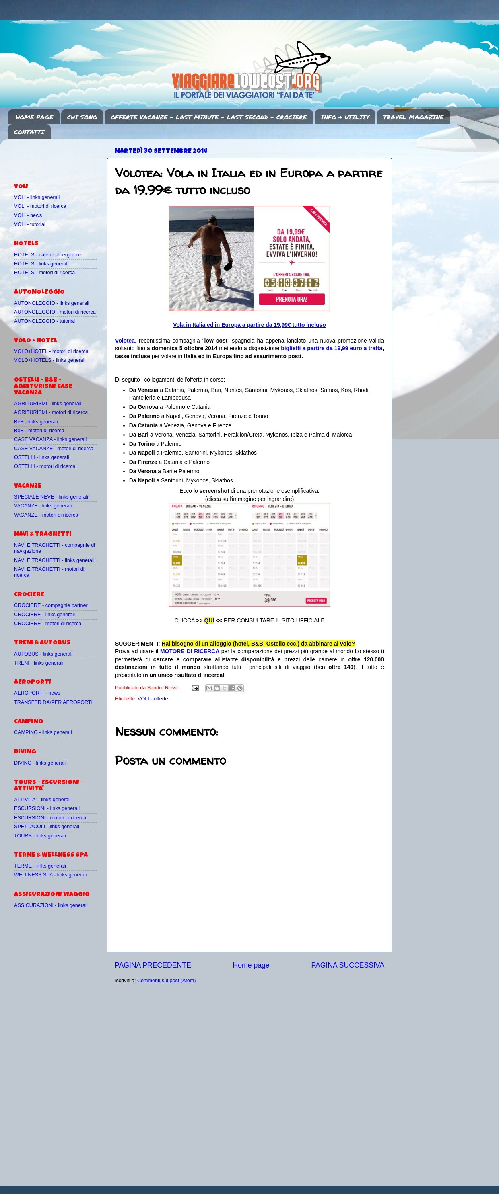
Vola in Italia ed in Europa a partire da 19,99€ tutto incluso (249, 325)
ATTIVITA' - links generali (42, 799)
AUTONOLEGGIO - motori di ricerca (55, 312)
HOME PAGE (34, 117)
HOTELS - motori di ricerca (44, 272)
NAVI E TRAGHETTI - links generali (54, 560)
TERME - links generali (40, 866)
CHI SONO (82, 117)
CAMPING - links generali (43, 732)
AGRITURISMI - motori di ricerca (51, 412)
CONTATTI (29, 131)
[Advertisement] (61, 157)
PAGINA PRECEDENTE (153, 965)
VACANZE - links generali (43, 506)
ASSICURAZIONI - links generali (51, 905)
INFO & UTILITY (345, 117)
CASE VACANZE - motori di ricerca (53, 448)
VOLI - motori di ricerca (40, 206)
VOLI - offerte (153, 699)
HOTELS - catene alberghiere (47, 255)
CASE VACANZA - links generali (50, 439)
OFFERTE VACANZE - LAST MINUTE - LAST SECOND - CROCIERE (209, 117)
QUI (209, 620)
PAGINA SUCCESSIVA (347, 965)
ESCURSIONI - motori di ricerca (50, 818)
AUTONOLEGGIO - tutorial (44, 321)
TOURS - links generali (40, 836)
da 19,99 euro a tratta (354, 348)
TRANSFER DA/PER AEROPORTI (53, 702)
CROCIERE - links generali (44, 615)
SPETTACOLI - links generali (46, 826)
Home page (251, 965)
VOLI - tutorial (29, 224)
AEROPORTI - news (37, 693)
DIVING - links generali (40, 763)
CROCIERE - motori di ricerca (47, 623)
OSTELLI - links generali (41, 457)
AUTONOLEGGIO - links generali (51, 303)
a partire (314, 348)
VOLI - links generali (37, 197)
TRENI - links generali (38, 663)
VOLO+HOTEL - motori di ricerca (51, 351)
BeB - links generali (36, 422)
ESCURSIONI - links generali (47, 808)
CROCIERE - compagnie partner (51, 605)
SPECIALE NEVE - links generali (51, 497)
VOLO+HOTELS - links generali (49, 360)
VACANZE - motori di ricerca (46, 515)
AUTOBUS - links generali (43, 654)
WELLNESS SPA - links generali (50, 875)
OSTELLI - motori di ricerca (45, 466)
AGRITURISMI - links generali (47, 403)
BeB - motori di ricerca (39, 430)
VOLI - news (28, 215)
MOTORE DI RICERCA (189, 651)
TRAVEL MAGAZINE (413, 117)
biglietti (291, 348)
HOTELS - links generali (41, 264)
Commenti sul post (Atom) (166, 980)
